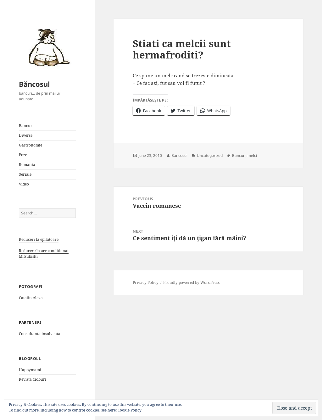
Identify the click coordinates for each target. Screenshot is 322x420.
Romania (27, 164)
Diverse (25, 135)
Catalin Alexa (31, 298)
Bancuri (26, 125)
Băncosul (34, 84)
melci (252, 155)
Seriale (25, 174)
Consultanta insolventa (39, 333)
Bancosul (179, 155)
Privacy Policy (145, 282)
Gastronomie (30, 145)
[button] (47, 47)
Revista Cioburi (32, 379)
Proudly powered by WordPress (191, 282)
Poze (23, 155)
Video (24, 184)
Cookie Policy (130, 410)
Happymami (30, 370)
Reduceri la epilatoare (38, 239)
